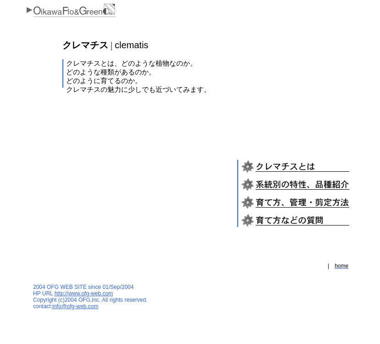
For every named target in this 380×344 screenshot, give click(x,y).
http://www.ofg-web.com (84, 293)
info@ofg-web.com (75, 306)
